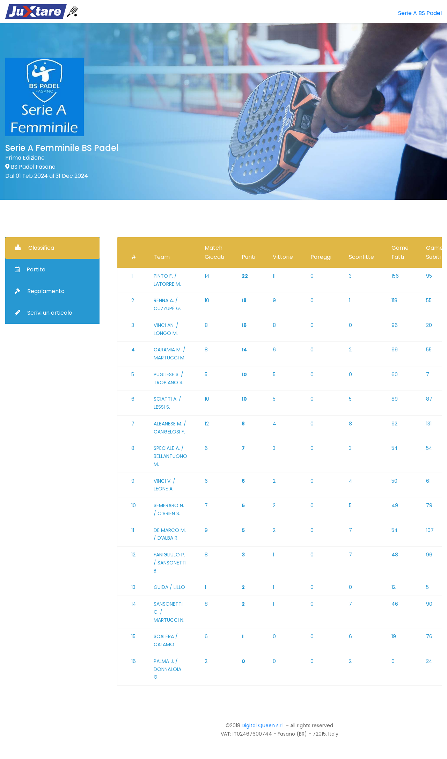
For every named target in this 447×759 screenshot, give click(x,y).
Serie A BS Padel (420, 13)
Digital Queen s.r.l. (263, 725)
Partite (30, 269)
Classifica (34, 248)
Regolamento (40, 291)
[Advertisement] (335, 85)
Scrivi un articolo (43, 313)
